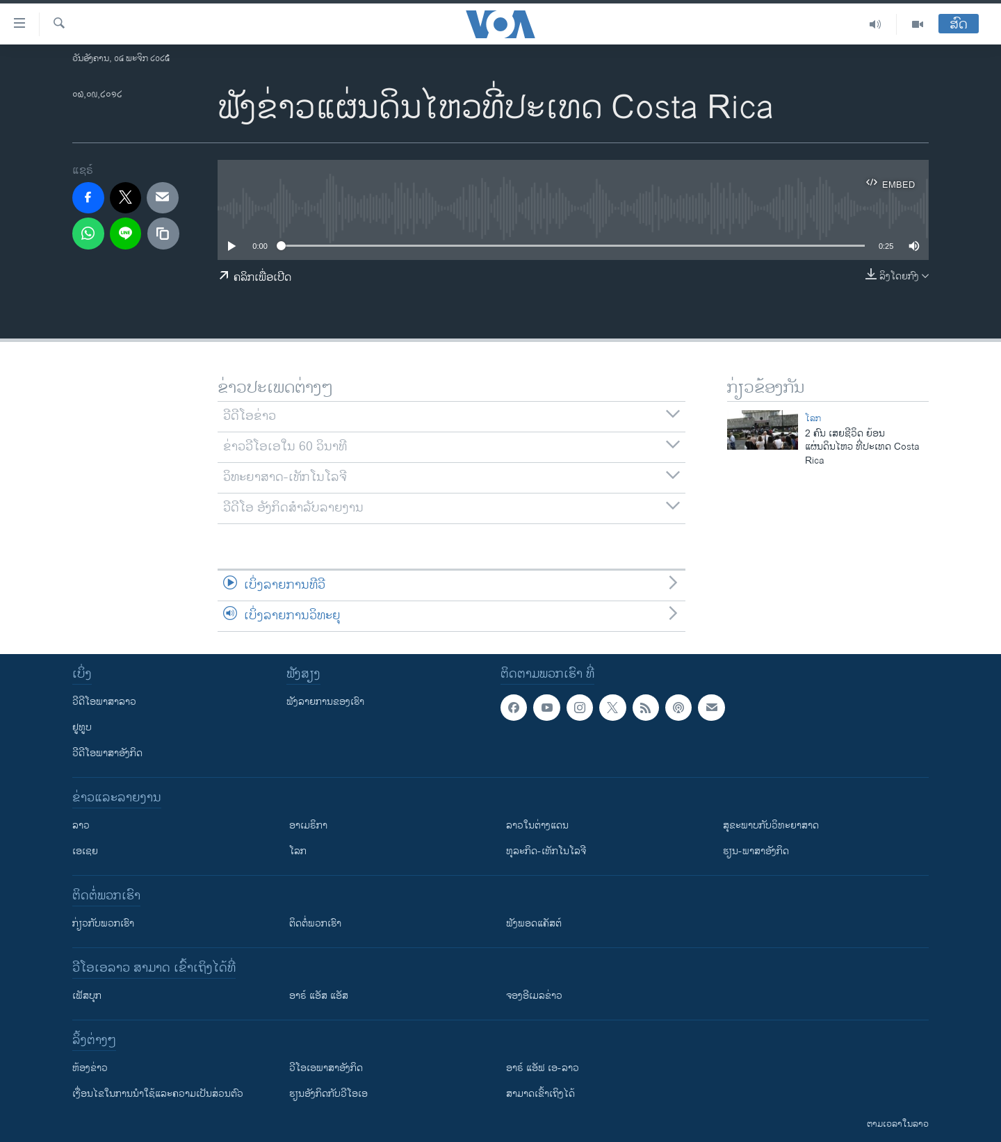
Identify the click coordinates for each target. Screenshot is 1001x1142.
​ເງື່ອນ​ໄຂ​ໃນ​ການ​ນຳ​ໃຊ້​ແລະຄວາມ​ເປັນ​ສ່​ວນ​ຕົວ (157, 1093)
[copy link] (163, 234)
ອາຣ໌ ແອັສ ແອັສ (318, 995)
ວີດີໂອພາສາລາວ (104, 701)
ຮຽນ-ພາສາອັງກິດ (756, 851)
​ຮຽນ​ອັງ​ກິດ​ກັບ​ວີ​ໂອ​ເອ (328, 1093)
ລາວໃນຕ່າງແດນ (537, 825)
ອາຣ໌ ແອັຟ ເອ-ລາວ (542, 1068)
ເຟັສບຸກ (86, 995)
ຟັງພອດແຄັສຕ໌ (534, 923)
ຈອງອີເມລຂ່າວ (534, 995)
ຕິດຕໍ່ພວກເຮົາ (315, 923)
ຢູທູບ (82, 727)
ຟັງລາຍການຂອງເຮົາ (325, 701)
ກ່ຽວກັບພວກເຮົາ (103, 923)
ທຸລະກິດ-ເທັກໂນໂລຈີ (546, 851)
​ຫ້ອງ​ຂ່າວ (90, 1068)
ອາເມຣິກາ (308, 825)
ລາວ (81, 825)
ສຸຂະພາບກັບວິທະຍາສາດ (771, 825)
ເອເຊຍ (85, 851)
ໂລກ (813, 418)
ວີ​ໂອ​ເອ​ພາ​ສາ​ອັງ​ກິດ (326, 1068)
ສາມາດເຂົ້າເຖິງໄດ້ (540, 1093)
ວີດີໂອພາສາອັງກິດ (107, 753)
